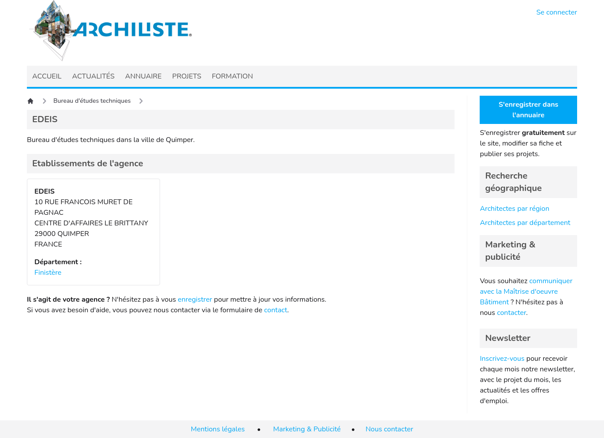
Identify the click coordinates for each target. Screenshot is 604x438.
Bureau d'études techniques (91, 101)
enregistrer (195, 299)
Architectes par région (514, 208)
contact (275, 310)
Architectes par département (525, 223)
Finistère (47, 272)
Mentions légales (218, 429)
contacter (511, 313)
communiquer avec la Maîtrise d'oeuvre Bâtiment (526, 291)
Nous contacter (389, 429)
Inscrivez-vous (502, 358)
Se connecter (557, 12)
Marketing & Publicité (307, 429)
